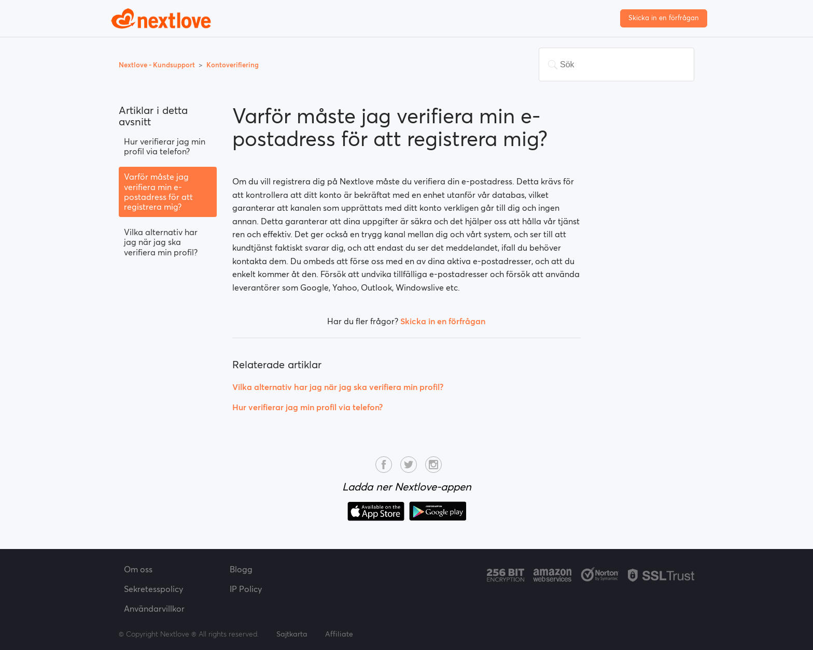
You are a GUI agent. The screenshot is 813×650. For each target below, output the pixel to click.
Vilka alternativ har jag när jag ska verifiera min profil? (161, 242)
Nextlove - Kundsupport (158, 65)
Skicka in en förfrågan (663, 17)
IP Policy (246, 589)
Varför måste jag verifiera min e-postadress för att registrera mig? (158, 191)
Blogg (241, 569)
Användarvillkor (154, 608)
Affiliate (339, 634)
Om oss (138, 569)
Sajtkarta (291, 634)
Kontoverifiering (232, 65)
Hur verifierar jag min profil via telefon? (164, 146)
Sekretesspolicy (153, 589)
